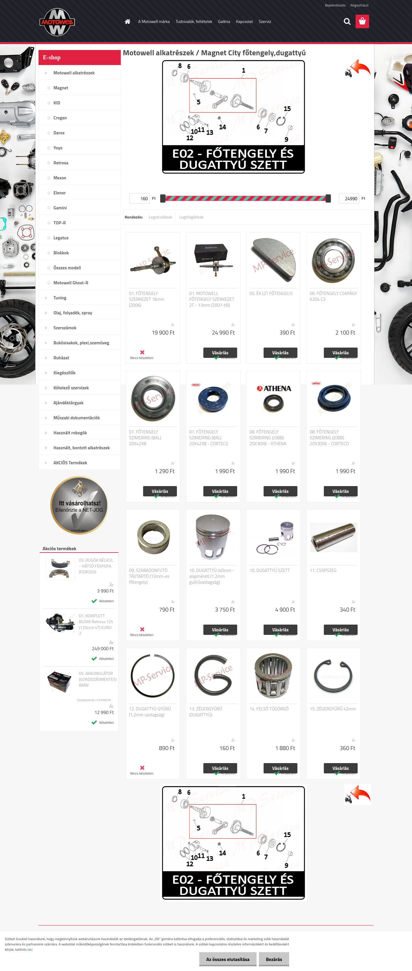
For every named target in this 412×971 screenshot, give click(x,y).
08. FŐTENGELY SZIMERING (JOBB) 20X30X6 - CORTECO (329, 438)
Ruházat (61, 357)
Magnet (60, 87)
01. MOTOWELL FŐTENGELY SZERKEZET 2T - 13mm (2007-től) (211, 299)
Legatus (60, 237)
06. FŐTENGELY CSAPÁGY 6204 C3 (333, 296)
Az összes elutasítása (227, 959)
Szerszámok (64, 327)
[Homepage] (127, 21)
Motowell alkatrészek (74, 72)
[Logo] (78, 21)
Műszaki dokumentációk (76, 417)
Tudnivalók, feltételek (194, 21)
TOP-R (59, 222)
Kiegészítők (64, 372)
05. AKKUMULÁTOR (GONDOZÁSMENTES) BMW (98, 679)
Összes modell (67, 267)
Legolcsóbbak (160, 217)
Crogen (60, 117)
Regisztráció (360, 5)
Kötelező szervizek (71, 387)
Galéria (224, 21)
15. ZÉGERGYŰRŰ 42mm (333, 709)
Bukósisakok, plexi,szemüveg (81, 342)
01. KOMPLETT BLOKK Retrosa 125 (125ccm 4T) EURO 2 (96, 624)
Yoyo (58, 147)
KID (56, 102)
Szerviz (265, 21)
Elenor (59, 192)
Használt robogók (70, 432)
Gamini (60, 207)
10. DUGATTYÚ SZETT (269, 570)
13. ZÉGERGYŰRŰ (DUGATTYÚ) (205, 712)
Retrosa (60, 162)
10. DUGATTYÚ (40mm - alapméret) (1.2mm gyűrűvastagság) (211, 576)
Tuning (59, 297)
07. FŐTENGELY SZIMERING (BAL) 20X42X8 (145, 438)
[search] (347, 21)
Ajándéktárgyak (68, 402)
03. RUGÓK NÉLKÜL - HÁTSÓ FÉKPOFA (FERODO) (96, 566)
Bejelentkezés (335, 5)
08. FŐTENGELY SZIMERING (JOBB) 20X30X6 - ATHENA (268, 438)
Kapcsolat (244, 21)
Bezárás (274, 959)
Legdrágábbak (191, 217)
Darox (59, 132)
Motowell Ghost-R (70, 282)
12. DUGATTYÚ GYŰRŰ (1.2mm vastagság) (150, 712)
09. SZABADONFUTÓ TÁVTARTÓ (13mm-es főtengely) (149, 576)
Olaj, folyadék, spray (72, 312)
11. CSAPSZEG (323, 570)
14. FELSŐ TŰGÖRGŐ (269, 709)
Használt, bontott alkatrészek (81, 447)
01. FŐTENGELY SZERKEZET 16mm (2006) (146, 299)
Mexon (59, 177)
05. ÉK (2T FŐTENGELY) (270, 293)
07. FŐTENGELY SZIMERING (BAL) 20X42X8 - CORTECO (208, 438)
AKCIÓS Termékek (70, 462)
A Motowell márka (154, 21)
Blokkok (61, 252)
